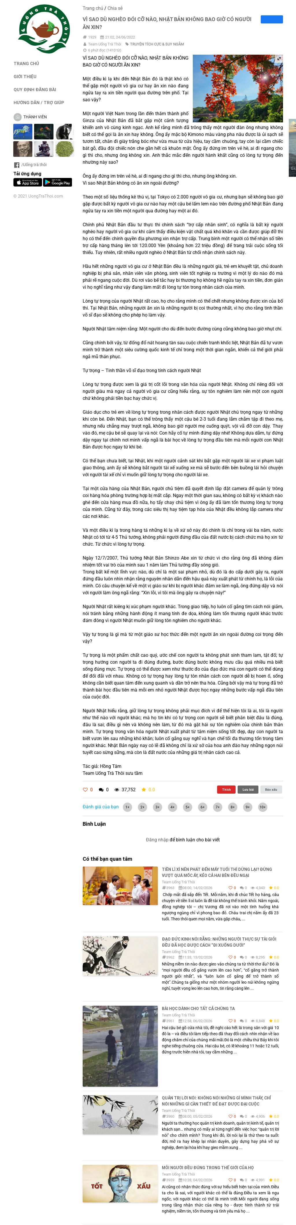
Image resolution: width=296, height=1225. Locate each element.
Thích (226, 790)
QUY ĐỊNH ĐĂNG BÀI (35, 89)
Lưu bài (248, 790)
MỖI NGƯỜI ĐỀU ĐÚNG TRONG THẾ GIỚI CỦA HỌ (208, 1167)
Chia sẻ (115, 8)
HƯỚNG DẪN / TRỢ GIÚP (39, 102)
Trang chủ (93, 8)
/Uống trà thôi (30, 164)
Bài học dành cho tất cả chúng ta (198, 1008)
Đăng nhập (157, 840)
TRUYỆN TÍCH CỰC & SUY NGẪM (157, 44)
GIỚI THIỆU (25, 76)
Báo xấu (271, 790)
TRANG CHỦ (26, 63)
